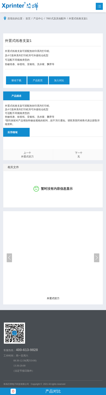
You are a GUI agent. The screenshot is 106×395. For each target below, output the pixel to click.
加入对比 (59, 80)
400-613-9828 (27, 350)
